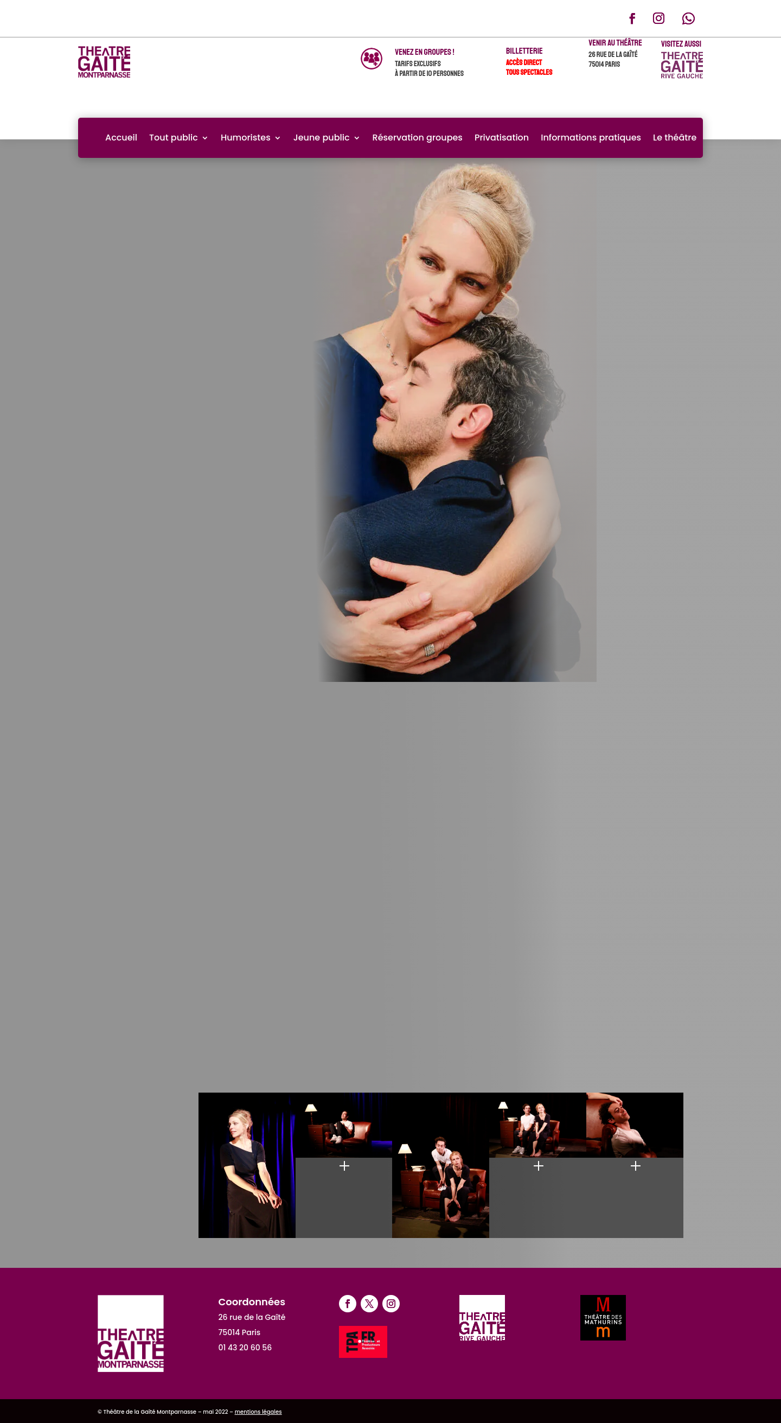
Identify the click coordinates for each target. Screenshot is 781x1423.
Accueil (121, 137)
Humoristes (246, 137)
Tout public (173, 137)
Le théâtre (674, 137)
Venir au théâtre (615, 42)
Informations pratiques (591, 137)
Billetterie (524, 51)
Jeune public (321, 137)
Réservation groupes (418, 137)
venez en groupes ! (424, 52)
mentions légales (258, 1412)
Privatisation (502, 137)
